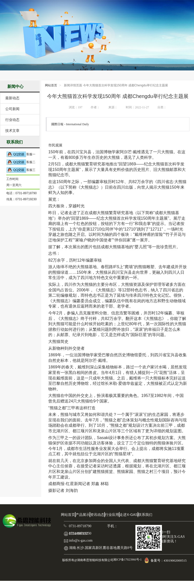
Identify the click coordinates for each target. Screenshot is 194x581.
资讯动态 (97, 515)
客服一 (20, 154)
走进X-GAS (128, 515)
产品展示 (83, 515)
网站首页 (51, 85)
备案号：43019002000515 (169, 560)
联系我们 (145, 515)
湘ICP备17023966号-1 (127, 559)
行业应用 (112, 515)
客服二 (20, 162)
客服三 (20, 170)
